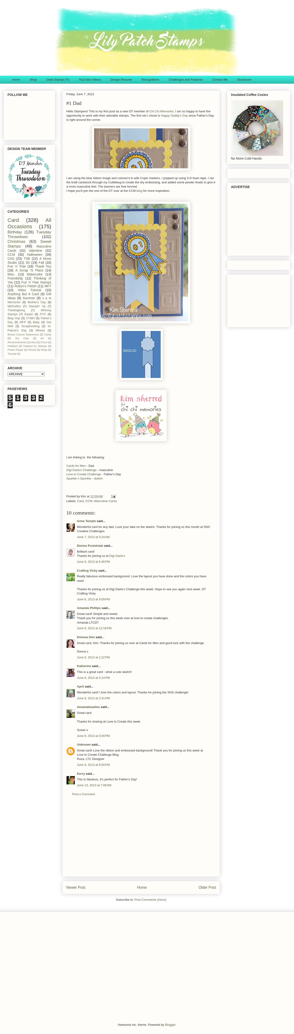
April (80, 686)
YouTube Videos (90, 79)
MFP (23, 322)
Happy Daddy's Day (175, 115)
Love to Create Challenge (83, 474)
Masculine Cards (105, 501)
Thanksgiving (16, 310)
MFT (47, 286)
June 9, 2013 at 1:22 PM (93, 657)
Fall (41, 262)
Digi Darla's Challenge (81, 470)
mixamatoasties (88, 707)
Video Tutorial (29, 290)
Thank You (43, 266)
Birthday (15, 232)
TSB (27, 258)
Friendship (15, 278)
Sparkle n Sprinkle (78, 478)
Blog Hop (14, 318)
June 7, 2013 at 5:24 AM (93, 537)
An (42, 338)
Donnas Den (86, 637)
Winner (40, 330)
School (32, 349)
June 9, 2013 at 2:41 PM (93, 698)
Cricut (43, 342)
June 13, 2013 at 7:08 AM (94, 785)
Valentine (35, 250)
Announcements (17, 342)
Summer (29, 298)
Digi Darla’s (117, 556)
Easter (28, 314)
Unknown (84, 744)
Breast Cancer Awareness (23, 334)
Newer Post (75, 887)
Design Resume (121, 79)
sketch (98, 478)
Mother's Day (37, 302)
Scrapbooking (30, 326)
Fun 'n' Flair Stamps (36, 282)
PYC (43, 314)
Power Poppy (15, 349)
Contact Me (220, 79)
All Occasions (29, 223)
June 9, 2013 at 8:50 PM (93, 765)
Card (80, 501)
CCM (88, 501)
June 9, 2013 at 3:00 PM (93, 736)
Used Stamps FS (57, 79)
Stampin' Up (37, 306)
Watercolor (35, 274)
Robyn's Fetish (25, 286)
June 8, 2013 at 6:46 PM (93, 561)
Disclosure (244, 79)
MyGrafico (14, 306)
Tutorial (12, 353)
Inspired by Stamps (35, 346)
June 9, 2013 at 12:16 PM (94, 628)
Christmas (16, 241)
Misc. (11, 274)
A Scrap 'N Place (30, 270)
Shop (33, 79)
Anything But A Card (23, 294)
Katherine (84, 666)
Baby (36, 322)
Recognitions (150, 79)
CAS (11, 258)
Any (33, 342)
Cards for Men (76, 466)
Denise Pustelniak (90, 545)
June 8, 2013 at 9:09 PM (93, 599)
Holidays (13, 346)
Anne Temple (86, 521)
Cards (47, 334)
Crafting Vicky (87, 570)
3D (28, 262)
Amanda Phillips (89, 608)
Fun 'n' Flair (17, 266)
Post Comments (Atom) (150, 899)
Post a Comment (83, 794)
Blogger (170, 1024)
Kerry (81, 773)
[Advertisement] (141, 840)
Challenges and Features (186, 79)
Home (16, 79)
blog (140, 191)
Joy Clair (22, 338)
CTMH (30, 318)
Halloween (34, 254)
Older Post (207, 887)
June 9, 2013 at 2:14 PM (93, 678)
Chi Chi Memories (161, 111)
